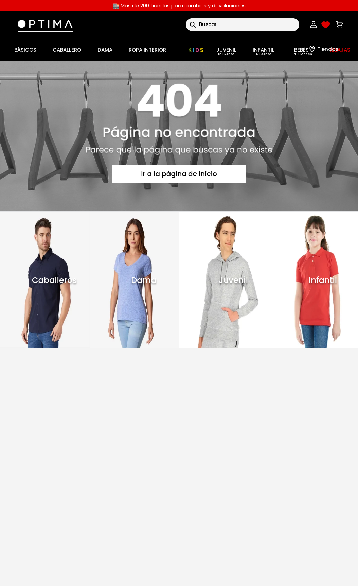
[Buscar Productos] (193, 25)
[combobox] (242, 24)
